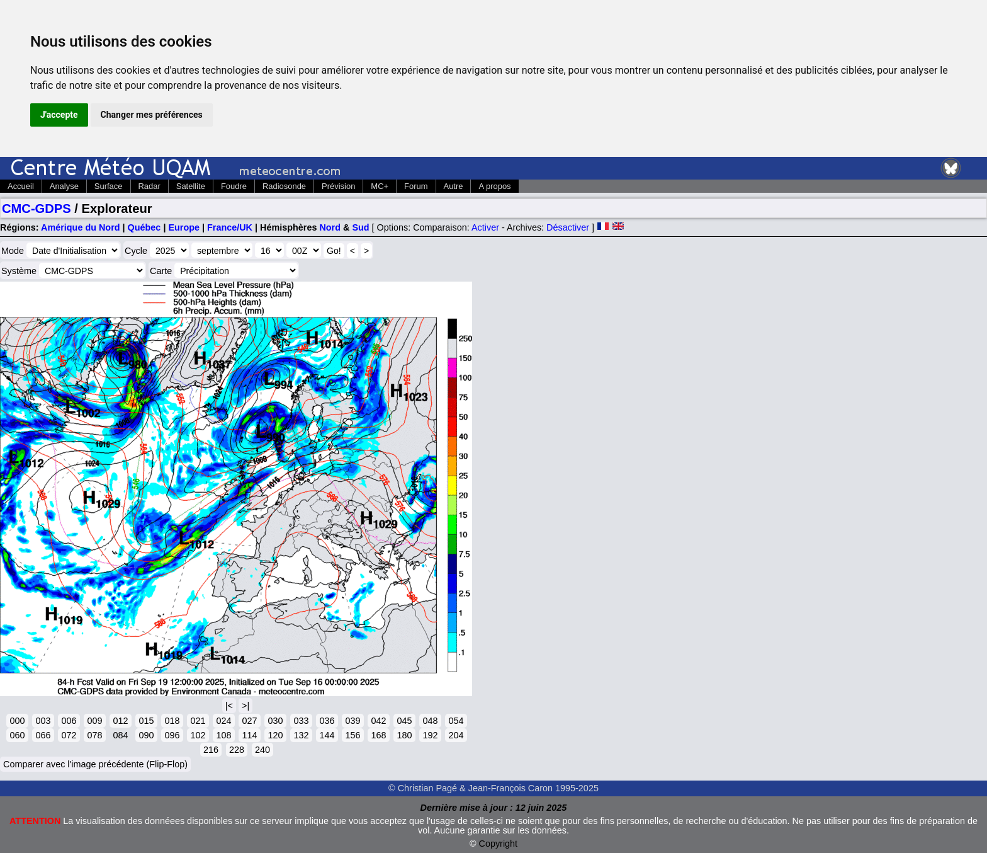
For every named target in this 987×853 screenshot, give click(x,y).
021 (197, 721)
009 (94, 721)
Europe (184, 227)
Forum (415, 186)
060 (17, 735)
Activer (485, 227)
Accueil (21, 186)
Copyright (498, 844)
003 (42, 721)
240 (262, 750)
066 (42, 735)
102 (197, 735)
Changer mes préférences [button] (152, 115)
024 (223, 721)
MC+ (379, 186)
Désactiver (567, 227)
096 (171, 735)
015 (146, 721)
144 (326, 735)
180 (404, 735)
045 (404, 721)
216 (210, 750)
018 (171, 721)
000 (17, 721)
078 (94, 735)
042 (378, 721)
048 (429, 721)
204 (455, 735)
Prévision (338, 186)
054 (455, 721)
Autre (453, 186)
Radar (149, 186)
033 (300, 721)
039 (352, 721)
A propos (494, 186)
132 (300, 735)
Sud (360, 227)
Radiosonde (284, 186)
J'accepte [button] (59, 115)
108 (223, 735)
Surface (108, 186)
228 (236, 750)
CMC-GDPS (36, 208)
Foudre (234, 186)
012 (120, 721)
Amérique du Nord (80, 227)
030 (275, 721)
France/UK (229, 227)
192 (429, 735)
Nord (330, 227)
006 (68, 721)
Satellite (190, 186)
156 (352, 735)
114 (249, 735)
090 (146, 735)
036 (326, 721)
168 (378, 735)
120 (275, 735)
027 (249, 721)
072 (68, 735)
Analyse (64, 186)
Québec (144, 227)
